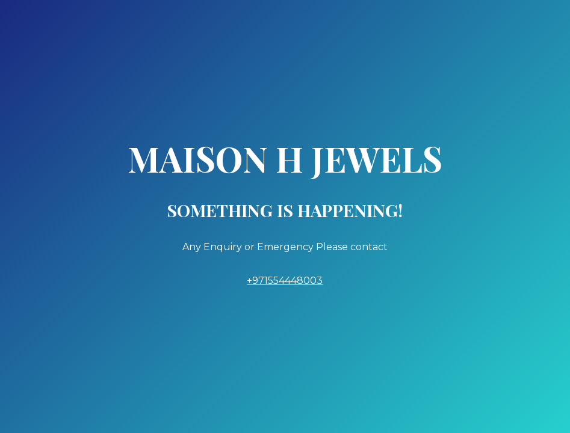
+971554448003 (285, 280)
